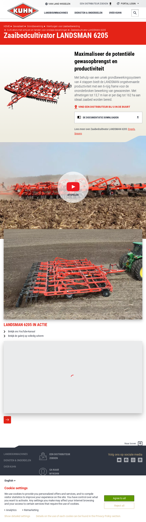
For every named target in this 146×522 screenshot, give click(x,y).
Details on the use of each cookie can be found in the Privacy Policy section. (78, 516)
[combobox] (127, 4)
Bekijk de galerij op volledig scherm (26, 335)
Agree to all (119, 498)
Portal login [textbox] (128, 3)
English (10, 480)
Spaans (78, 133)
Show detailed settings (17, 516)
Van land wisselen (59, 4)
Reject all (119, 505)
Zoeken (135, 13)
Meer (7, 419)
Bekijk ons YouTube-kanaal (21, 331)
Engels (131, 129)
